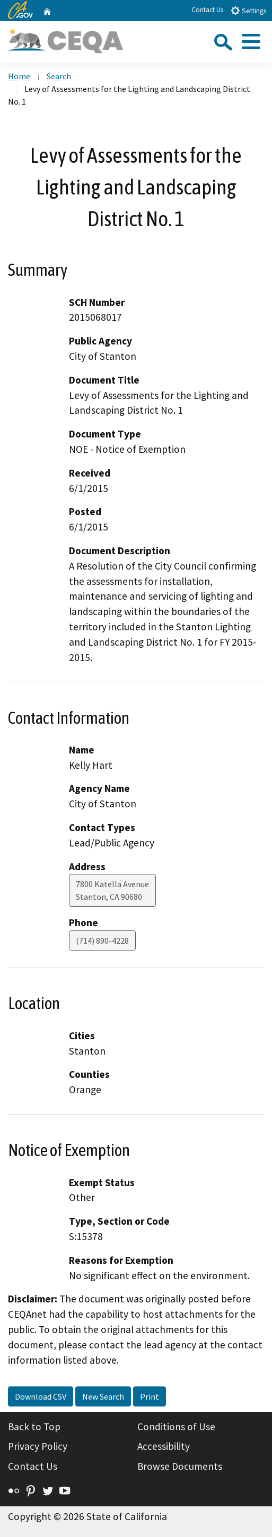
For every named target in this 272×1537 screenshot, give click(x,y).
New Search (103, 1396)
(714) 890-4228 (102, 940)
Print (149, 1396)
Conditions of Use (176, 1426)
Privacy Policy (37, 1446)
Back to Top (34, 1426)
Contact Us (207, 9)
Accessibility (163, 1446)
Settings (248, 10)
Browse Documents (179, 1466)
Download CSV (40, 1396)
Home (19, 76)
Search (59, 76)
